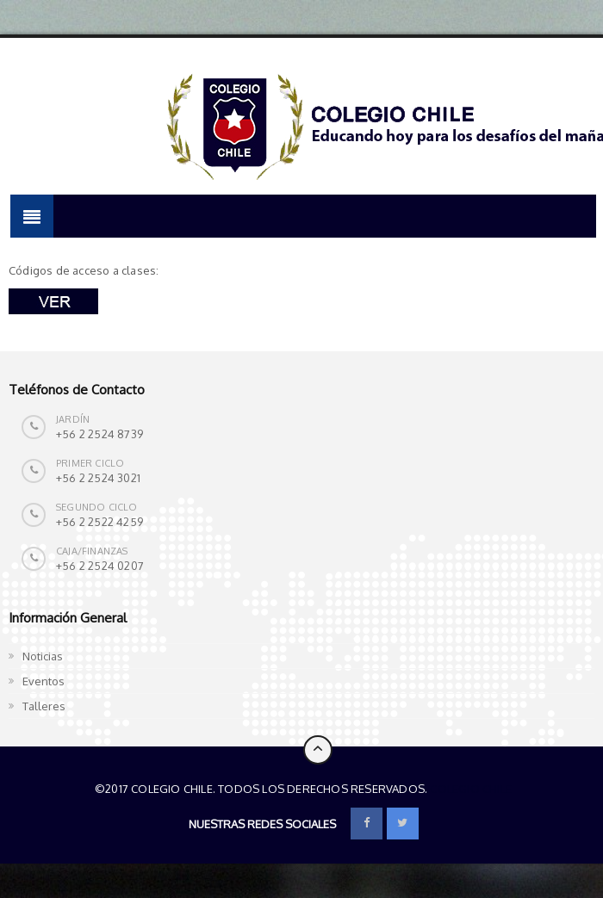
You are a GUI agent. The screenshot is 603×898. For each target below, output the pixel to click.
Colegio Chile (471, 789)
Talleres (43, 706)
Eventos (43, 681)
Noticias (42, 656)
